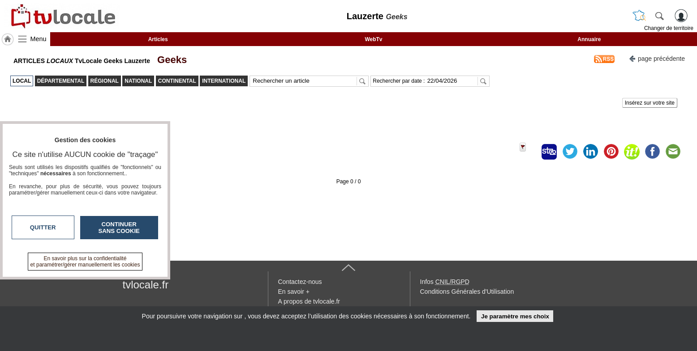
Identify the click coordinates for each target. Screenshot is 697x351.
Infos (444, 281)
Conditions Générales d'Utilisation (467, 291)
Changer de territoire (668, 28)
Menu (38, 38)
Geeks (169, 59)
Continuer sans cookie (119, 227)
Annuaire (589, 39)
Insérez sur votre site (650, 103)
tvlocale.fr (146, 285)
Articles (158, 39)
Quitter (43, 227)
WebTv (373, 39)
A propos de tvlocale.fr (309, 301)
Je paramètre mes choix (515, 316)
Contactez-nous (300, 281)
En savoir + (294, 291)
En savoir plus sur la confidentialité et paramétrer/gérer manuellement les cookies (85, 261)
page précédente (657, 58)
